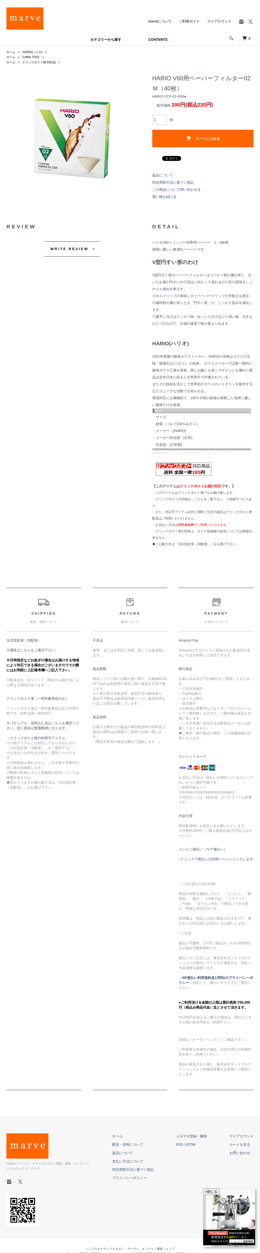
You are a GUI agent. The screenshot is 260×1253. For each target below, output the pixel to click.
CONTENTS (158, 40)
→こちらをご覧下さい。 (208, 499)
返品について (162, 175)
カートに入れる (203, 138)
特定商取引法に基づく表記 (173, 182)
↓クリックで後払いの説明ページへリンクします (216, 859)
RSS (179, 1144)
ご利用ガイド (189, 21)
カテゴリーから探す (105, 40)
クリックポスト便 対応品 (39, 62)
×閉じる (211, 1192)
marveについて (160, 21)
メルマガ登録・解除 (191, 1136)
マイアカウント (219, 21)
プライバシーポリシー (129, 1178)
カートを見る (239, 1144)
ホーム (10, 52)
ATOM (190, 1144)
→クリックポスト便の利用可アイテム (35, 738)
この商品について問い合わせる (176, 190)
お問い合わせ (239, 1153)
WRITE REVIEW (69, 249)
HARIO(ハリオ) (32, 52)
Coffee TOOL (31, 57)
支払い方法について (127, 1161)
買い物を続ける (164, 197)
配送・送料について (127, 1144)
